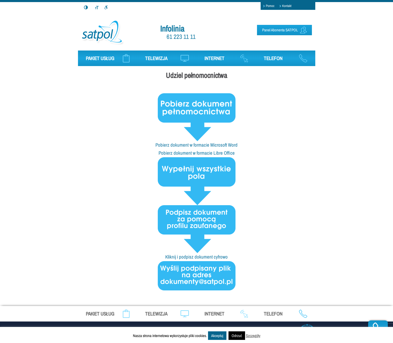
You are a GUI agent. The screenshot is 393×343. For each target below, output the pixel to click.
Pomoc (270, 6)
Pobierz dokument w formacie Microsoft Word (196, 145)
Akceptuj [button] (217, 335)
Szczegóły (253, 335)
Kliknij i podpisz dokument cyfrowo (196, 257)
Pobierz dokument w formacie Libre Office (197, 153)
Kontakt (286, 6)
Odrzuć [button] (237, 335)
